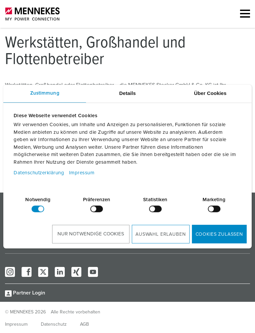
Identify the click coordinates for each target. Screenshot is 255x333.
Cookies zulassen (219, 234)
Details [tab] (127, 93)
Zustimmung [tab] (44, 93)
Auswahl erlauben (160, 234)
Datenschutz (54, 324)
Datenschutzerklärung (39, 172)
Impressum (82, 172)
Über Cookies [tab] (210, 93)
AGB (84, 324)
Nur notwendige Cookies (90, 233)
